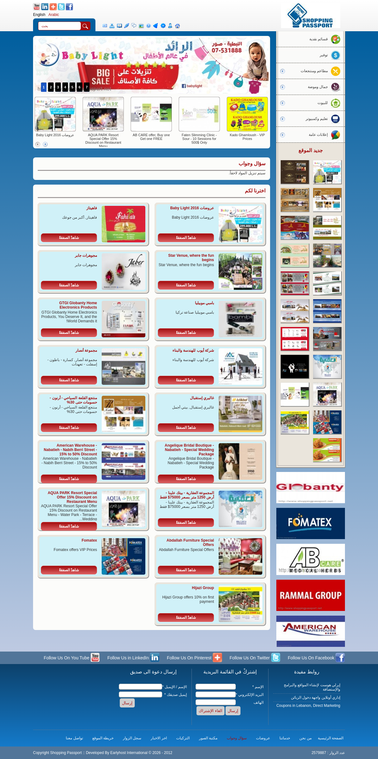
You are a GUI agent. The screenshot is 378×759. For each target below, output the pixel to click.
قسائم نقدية (326, 39)
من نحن (305, 738)
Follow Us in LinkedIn (133, 658)
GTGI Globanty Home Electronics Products (78, 305)
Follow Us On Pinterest (194, 658)
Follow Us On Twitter (255, 658)
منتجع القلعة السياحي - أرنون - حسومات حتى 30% (73, 400)
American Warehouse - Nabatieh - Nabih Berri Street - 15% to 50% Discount (70, 449)
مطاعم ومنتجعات (322, 71)
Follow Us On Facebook (316, 658)
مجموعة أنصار (86, 350)
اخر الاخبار (159, 738)
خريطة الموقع (103, 738)
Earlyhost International (128, 753)
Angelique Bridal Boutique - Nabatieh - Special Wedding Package (189, 449)
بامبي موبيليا (204, 303)
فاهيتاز (91, 208)
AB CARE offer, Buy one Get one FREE (151, 137)
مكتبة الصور (208, 738)
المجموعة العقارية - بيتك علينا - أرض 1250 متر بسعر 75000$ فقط (187, 495)
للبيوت (330, 103)
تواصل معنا (74, 738)
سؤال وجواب (237, 738)
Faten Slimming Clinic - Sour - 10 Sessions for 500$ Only (199, 138)
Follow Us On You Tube (72, 658)
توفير (331, 55)
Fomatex (89, 540)
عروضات (263, 738)
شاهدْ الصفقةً (186, 238)
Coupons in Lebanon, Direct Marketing (308, 705)
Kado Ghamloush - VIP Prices (247, 137)
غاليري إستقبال (202, 398)
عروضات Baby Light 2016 (55, 135)
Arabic (53, 14)
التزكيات (183, 738)
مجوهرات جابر (86, 255)
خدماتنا (284, 738)
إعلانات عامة (326, 134)
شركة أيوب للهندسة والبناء (193, 350)
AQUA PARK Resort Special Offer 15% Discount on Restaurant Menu (103, 140)
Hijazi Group (203, 588)
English (39, 14)
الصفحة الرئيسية (330, 738)
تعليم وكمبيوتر (324, 119)
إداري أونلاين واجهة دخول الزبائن (315, 697)
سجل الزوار (132, 738)
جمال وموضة (325, 87)
